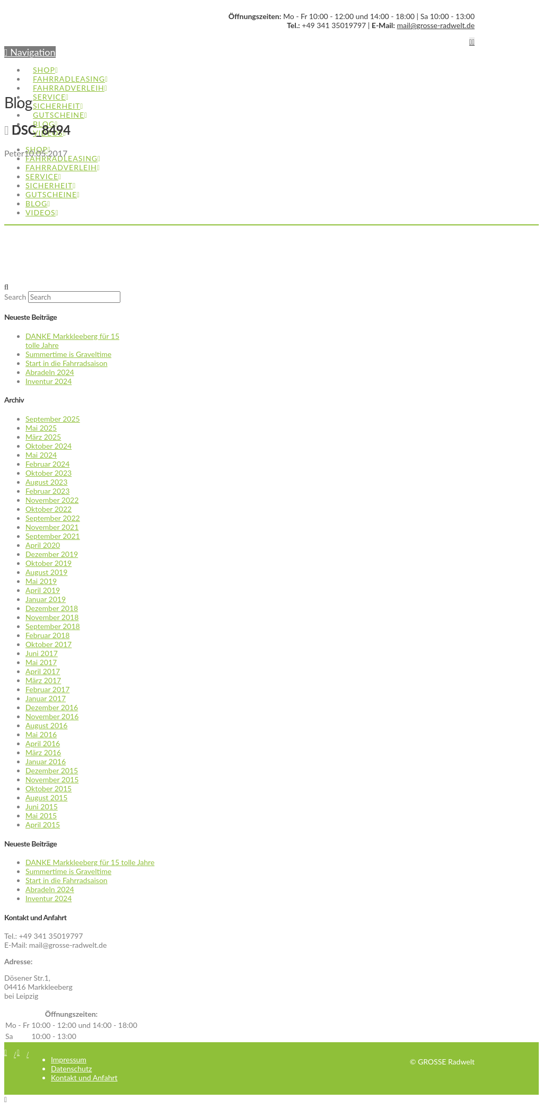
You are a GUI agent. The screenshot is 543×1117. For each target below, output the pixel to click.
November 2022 (51, 499)
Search (15, 296)
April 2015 (42, 824)
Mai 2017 (41, 662)
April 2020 (42, 544)
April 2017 (42, 671)
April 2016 (42, 743)
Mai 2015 (41, 815)
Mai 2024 (41, 454)
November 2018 (51, 617)
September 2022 (52, 517)
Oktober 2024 (48, 445)
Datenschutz (71, 1068)
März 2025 (43, 436)
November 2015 (51, 779)
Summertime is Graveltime (68, 354)
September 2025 (52, 418)
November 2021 (51, 526)
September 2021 (52, 535)
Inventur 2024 (48, 381)
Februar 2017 (47, 689)
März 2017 (43, 680)
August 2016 (46, 725)
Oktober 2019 (48, 563)
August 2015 (46, 797)
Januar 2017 (45, 698)
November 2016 (51, 716)
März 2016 (43, 752)
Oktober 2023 (48, 472)
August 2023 (46, 481)
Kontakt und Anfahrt (84, 1077)
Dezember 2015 (51, 770)
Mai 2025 (41, 427)
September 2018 (52, 626)
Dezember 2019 (51, 553)
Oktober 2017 (48, 644)
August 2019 (46, 572)
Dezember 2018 (51, 608)
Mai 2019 (41, 581)
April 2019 (42, 590)
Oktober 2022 (48, 508)
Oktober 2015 (48, 788)
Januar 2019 (45, 599)
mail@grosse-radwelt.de (436, 25)
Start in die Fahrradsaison (66, 363)
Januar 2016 (45, 761)
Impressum (68, 1059)
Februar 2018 (47, 635)
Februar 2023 (47, 490)
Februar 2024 (47, 463)
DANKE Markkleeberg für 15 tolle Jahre (89, 862)
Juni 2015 (41, 806)
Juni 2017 (41, 653)
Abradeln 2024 (49, 372)
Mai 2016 (41, 734)
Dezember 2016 (51, 707)
